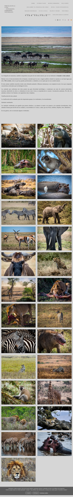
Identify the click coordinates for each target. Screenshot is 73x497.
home (33, 3)
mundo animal (43, 10)
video (27, 14)
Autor (41, 14)
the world (65, 10)
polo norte (65, 3)
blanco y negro (55, 10)
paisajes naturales (31, 10)
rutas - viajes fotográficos (59, 7)
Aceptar (28, 493)
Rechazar (36, 493)
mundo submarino (53, 3)
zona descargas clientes (60, 14)
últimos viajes (41, 3)
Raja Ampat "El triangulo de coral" (38, 7)
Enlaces (48, 14)
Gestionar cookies (44, 493)
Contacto (34, 14)
